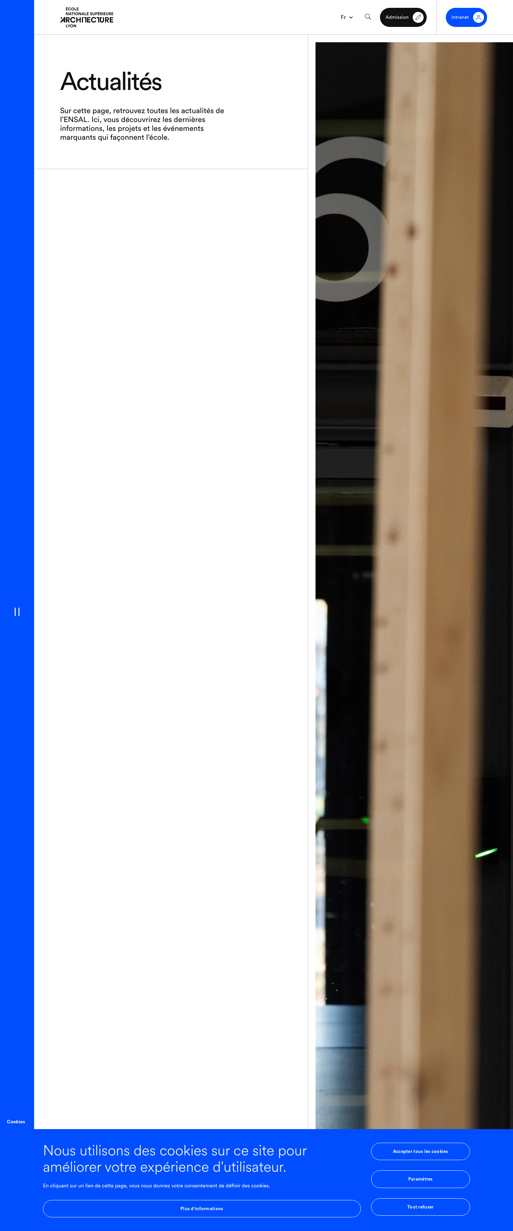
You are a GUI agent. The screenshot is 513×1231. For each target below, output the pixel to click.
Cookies (16, 1122)
